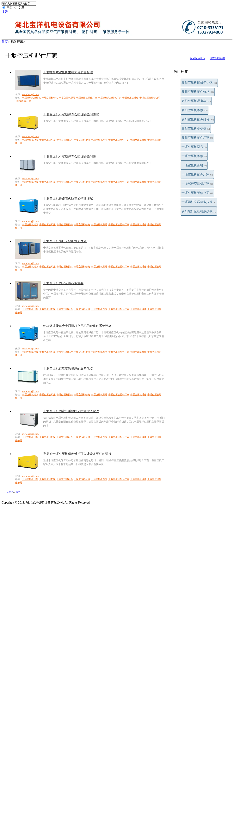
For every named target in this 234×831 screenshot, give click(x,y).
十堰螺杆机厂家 (23, 101)
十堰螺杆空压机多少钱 (199, 202)
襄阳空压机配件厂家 (197, 137)
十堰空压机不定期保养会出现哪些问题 (69, 156)
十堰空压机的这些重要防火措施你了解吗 (71, 411)
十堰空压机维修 (194, 156)
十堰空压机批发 (30, 139)
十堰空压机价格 (194, 165)
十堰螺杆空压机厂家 (197, 183)
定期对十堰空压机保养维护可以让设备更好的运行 (77, 453)
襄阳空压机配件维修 (198, 119)
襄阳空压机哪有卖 (196, 101)
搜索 (5, 11)
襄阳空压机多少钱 (196, 128)
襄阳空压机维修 (194, 110)
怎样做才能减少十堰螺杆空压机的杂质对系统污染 (77, 325)
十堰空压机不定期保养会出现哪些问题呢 (71, 114)
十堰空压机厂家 (47, 139)
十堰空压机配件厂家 (197, 174)
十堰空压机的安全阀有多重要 (63, 283)
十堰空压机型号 (194, 147)
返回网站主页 (197, 58)
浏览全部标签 (217, 58)
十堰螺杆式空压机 (31, 97)
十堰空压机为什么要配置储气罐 (65, 241)
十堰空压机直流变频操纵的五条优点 (68, 368)
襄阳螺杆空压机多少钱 (199, 211)
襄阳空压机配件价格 (198, 91)
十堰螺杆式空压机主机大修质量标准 (68, 72)
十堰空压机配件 (65, 139)
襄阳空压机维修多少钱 (199, 82)
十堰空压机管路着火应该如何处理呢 (68, 198)
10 (17, 491)
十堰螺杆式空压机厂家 (109, 97)
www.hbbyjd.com (30, 94)
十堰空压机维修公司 (197, 192)
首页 (5, 41)
